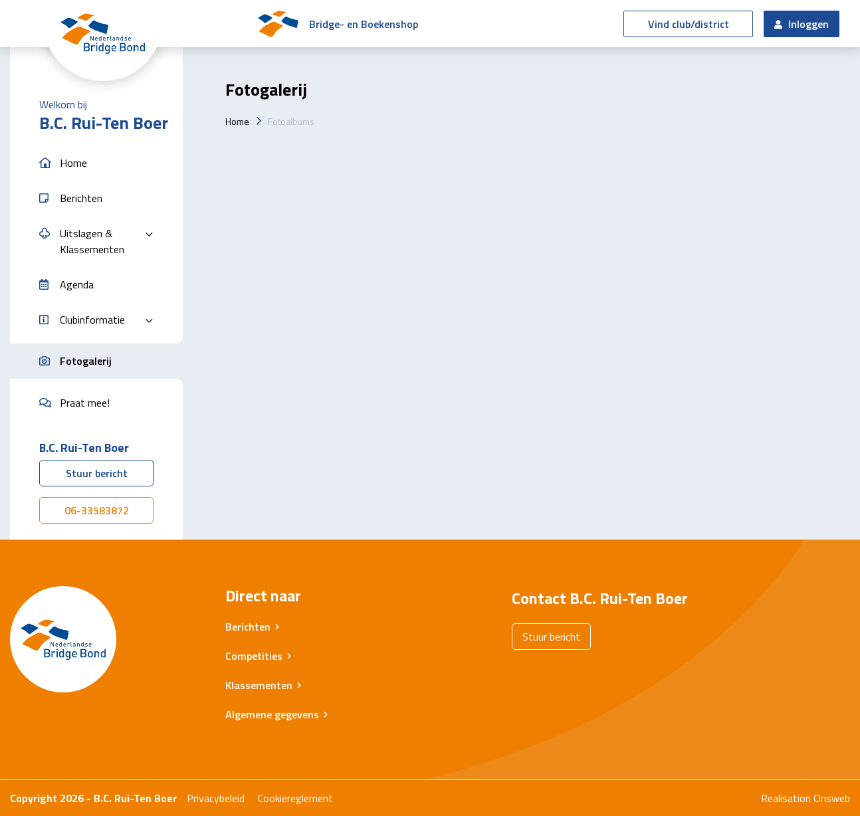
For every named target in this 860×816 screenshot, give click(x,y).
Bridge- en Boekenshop (363, 24)
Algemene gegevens (272, 714)
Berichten (247, 627)
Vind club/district (688, 24)
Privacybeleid (216, 798)
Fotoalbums (291, 121)
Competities (253, 656)
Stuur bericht (97, 473)
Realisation (786, 798)
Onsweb (831, 798)
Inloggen (801, 24)
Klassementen (258, 685)
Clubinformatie (92, 320)
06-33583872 (96, 510)
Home (237, 121)
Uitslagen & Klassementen (92, 241)
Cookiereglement (295, 798)
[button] (96, 163)
